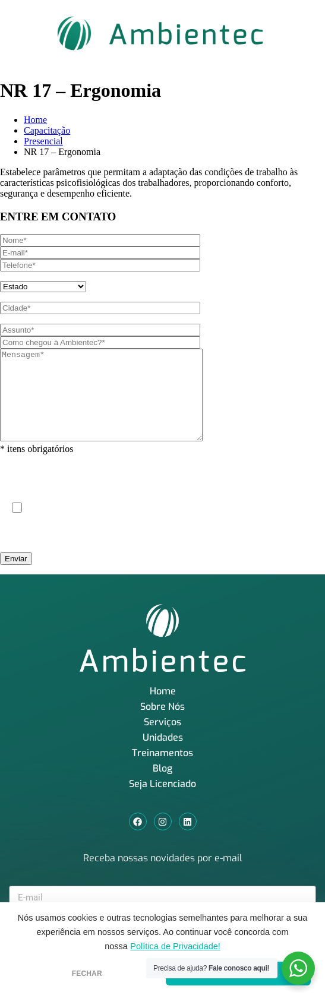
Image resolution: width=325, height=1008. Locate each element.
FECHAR (87, 973)
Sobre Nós (162, 724)
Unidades (163, 755)
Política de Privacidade (239, 538)
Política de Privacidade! (175, 946)
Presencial (43, 141)
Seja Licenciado (162, 801)
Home (35, 120)
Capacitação (47, 130)
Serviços (162, 740)
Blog (162, 786)
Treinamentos (162, 770)
